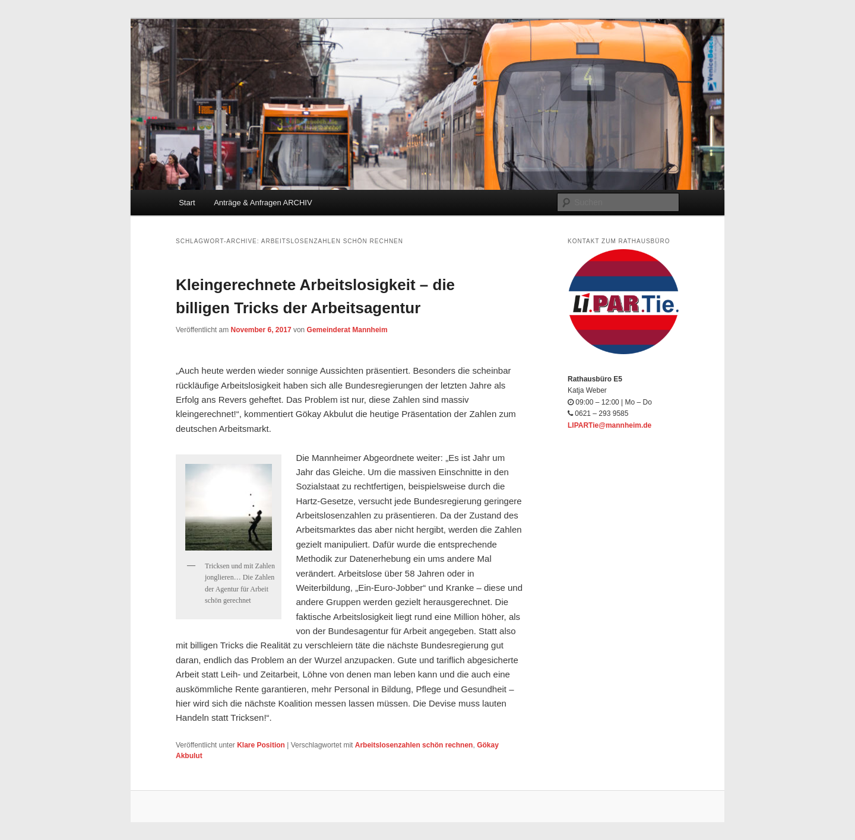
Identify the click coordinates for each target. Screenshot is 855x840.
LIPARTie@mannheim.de (609, 425)
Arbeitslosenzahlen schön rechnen (414, 745)
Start (187, 202)
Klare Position (261, 745)
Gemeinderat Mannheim (347, 330)
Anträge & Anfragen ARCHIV (263, 202)
